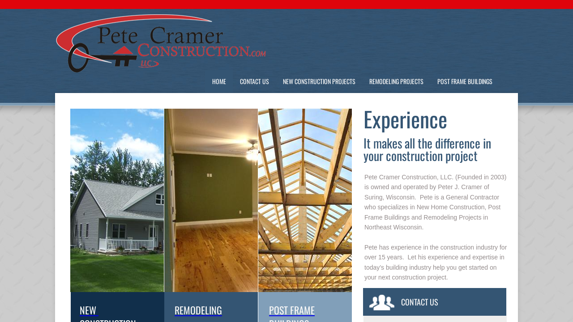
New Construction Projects (319, 81)
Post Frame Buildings (464, 81)
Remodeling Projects (396, 81)
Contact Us (254, 81)
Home (219, 81)
